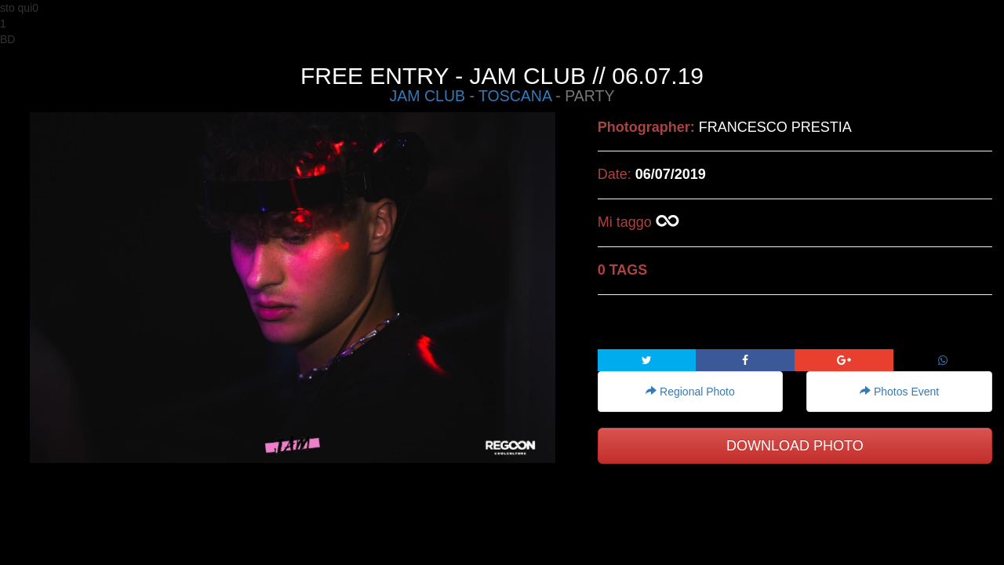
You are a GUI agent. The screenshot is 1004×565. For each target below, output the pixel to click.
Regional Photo (690, 391)
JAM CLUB (427, 95)
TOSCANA (514, 95)
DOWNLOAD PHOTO (795, 446)
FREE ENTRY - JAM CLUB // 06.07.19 (502, 76)
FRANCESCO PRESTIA (775, 127)
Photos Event (899, 391)
